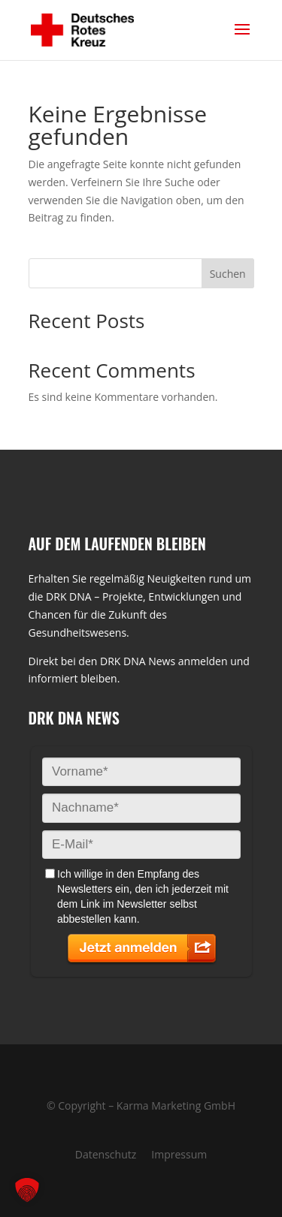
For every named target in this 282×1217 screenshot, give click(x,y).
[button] (27, 1190)
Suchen (228, 274)
